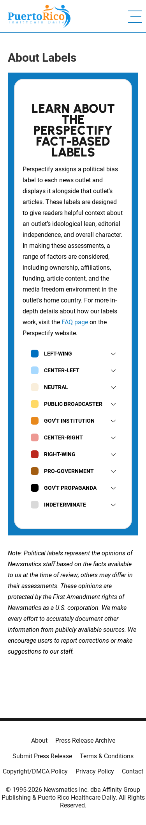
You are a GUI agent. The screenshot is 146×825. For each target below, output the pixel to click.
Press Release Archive (85, 740)
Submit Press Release (42, 756)
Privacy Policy (95, 771)
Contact (132, 771)
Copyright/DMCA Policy (35, 771)
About (39, 740)
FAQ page (75, 322)
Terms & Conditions (107, 756)
